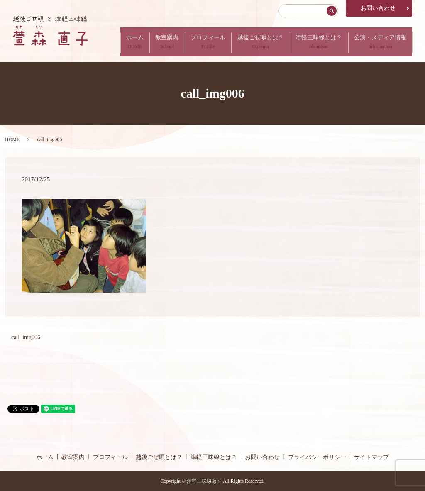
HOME (12, 139)
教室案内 (157, 41)
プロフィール (200, 41)
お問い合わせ (378, 8)
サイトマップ (371, 457)
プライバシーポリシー (317, 457)
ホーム (123, 41)
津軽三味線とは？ (316, 41)
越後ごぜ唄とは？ (255, 41)
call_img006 (25, 337)
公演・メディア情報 (379, 41)
